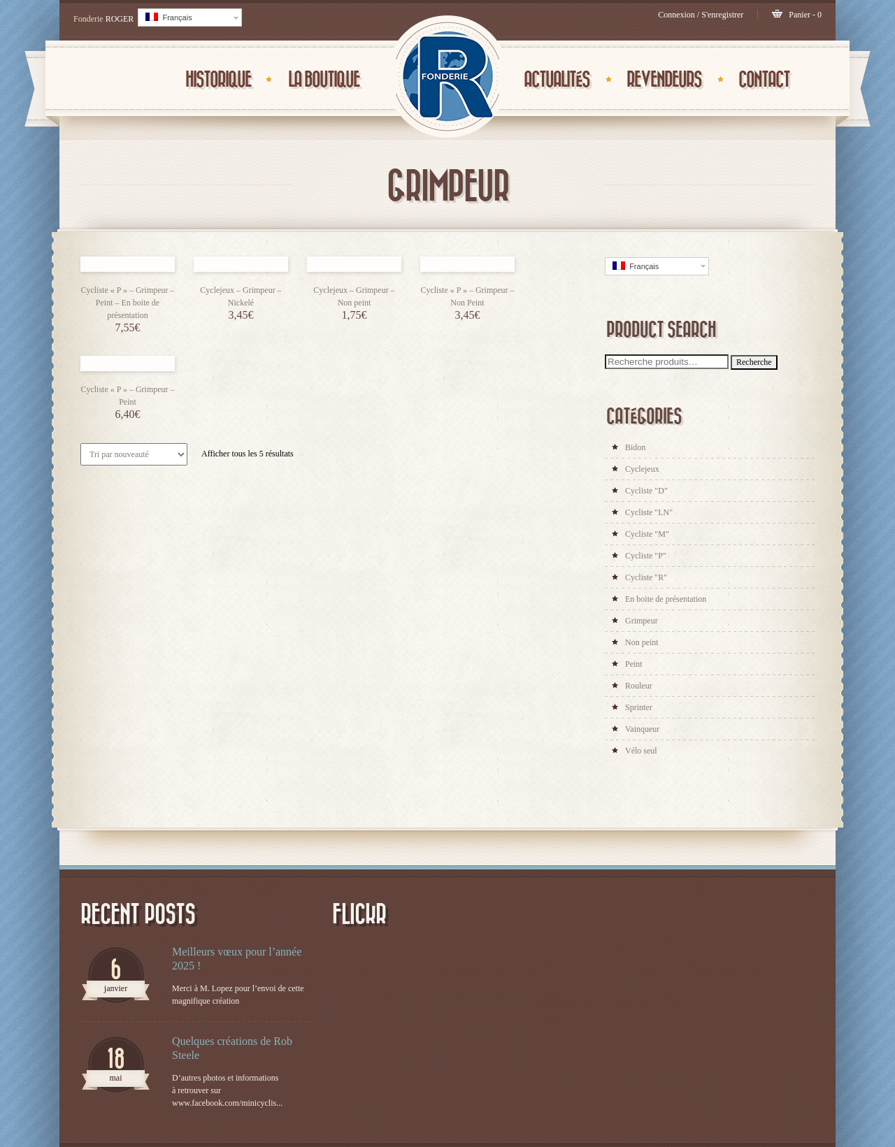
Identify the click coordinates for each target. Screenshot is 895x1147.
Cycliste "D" (646, 491)
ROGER (120, 19)
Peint (634, 664)
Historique (218, 80)
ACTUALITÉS (556, 80)
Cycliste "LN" (649, 512)
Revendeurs (663, 80)
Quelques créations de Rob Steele (232, 1048)
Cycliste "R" (646, 577)
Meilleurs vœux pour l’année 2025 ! (236, 959)
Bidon (635, 447)
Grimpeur (641, 621)
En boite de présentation (665, 599)
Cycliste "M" (647, 534)
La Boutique (323, 80)
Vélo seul (641, 751)
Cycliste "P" (645, 556)
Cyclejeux (642, 469)
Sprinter (638, 707)
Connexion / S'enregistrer (700, 15)
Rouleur (638, 686)
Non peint (642, 642)
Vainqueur (642, 729)
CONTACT (763, 80)
